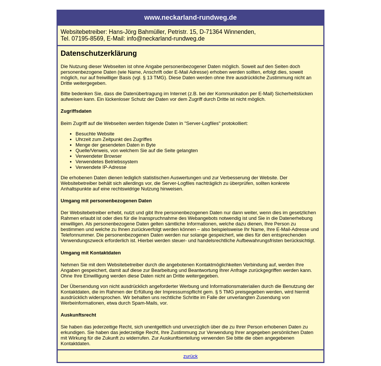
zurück (190, 356)
